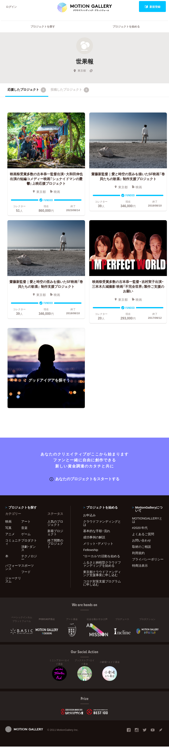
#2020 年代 (140, 527)
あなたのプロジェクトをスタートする (84, 478)
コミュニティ (13, 542)
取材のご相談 (141, 546)
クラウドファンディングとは (102, 523)
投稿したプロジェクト (70, 90)
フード (26, 571)
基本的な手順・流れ (96, 530)
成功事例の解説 (94, 537)
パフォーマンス (13, 567)
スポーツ (27, 565)
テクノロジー (29, 557)
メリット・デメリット (98, 543)
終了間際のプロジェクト (55, 543)
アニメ (10, 534)
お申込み (89, 515)
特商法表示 (140, 565)
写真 (8, 527)
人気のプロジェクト (55, 523)
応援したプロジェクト (27, 90)
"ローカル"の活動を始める (101, 556)
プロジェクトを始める (126, 26)
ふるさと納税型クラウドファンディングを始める (102, 564)
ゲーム (26, 534)
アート (26, 521)
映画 (8, 521)
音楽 (24, 527)
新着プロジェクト (55, 532)
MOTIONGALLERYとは (147, 520)
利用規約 (138, 553)
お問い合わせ (141, 540)
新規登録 (152, 7)
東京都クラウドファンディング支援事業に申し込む (102, 573)
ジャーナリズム (13, 579)
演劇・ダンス (28, 548)
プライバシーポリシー (148, 559)
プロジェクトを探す (42, 26)
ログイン (11, 7)
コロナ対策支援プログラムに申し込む (102, 583)
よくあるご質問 (143, 534)
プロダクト (29, 540)
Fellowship (90, 549)
